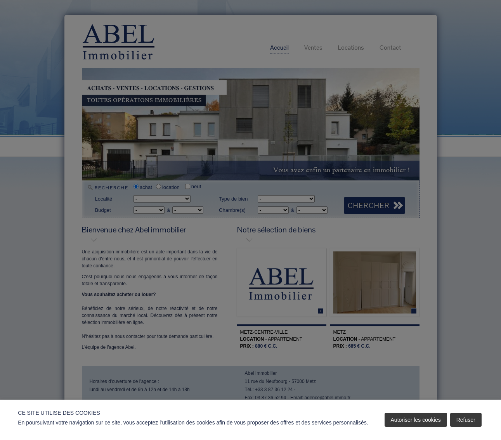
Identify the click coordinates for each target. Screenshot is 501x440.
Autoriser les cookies (416, 420)
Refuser (465, 420)
